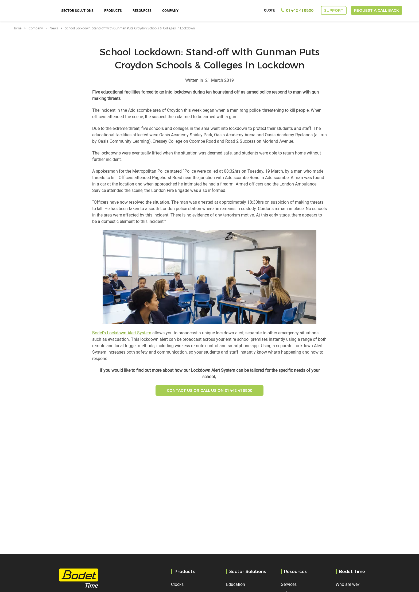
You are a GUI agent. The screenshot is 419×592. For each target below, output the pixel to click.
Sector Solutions (77, 10)
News (54, 28)
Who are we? (348, 584)
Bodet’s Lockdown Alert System (121, 333)
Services (289, 584)
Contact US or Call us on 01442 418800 (209, 390)
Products (113, 10)
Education (235, 584)
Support (333, 10)
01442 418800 (299, 10)
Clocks (177, 584)
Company (170, 10)
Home (17, 28)
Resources (142, 10)
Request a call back (376, 10)
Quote (269, 10)
